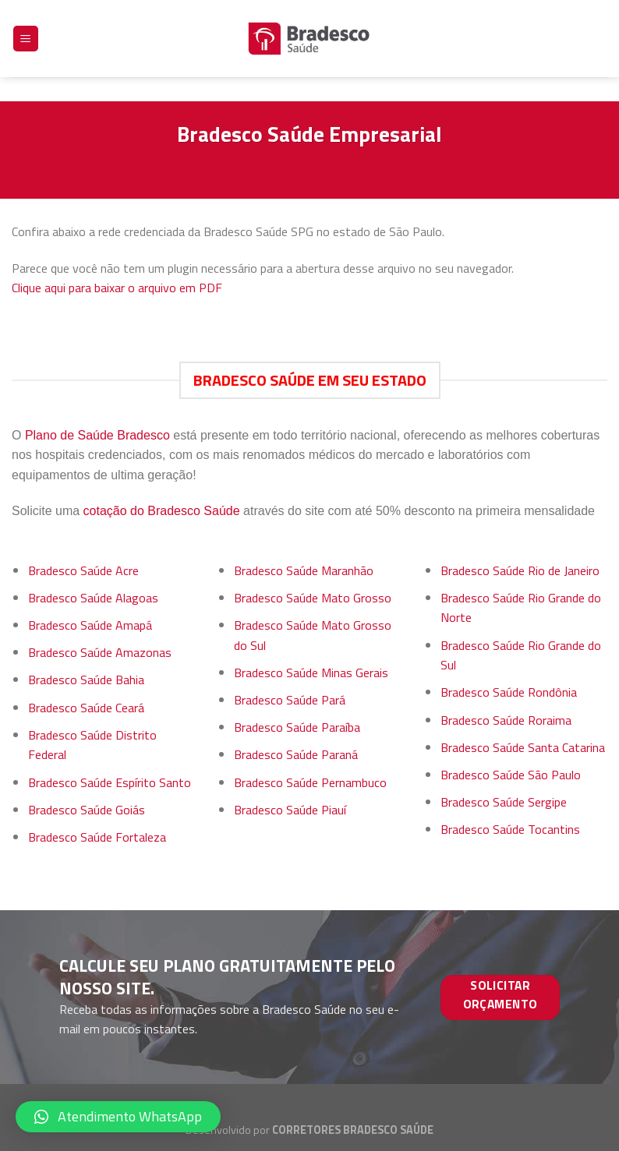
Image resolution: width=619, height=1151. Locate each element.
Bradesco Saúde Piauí (290, 809)
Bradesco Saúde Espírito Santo (109, 782)
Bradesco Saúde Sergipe (503, 802)
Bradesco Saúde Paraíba (297, 727)
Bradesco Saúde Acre (83, 570)
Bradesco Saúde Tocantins (510, 829)
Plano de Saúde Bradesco (97, 435)
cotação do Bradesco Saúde (161, 510)
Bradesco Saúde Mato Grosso (312, 597)
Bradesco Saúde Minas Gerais (311, 672)
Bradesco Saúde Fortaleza (97, 837)
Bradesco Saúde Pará (289, 699)
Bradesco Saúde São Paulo (510, 774)
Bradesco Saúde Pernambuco (310, 782)
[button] (118, 1116)
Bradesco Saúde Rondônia (508, 692)
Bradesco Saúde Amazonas (100, 652)
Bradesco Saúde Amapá (90, 625)
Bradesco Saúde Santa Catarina (522, 747)
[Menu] (26, 30)
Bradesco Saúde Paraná (296, 754)
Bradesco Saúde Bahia (86, 679)
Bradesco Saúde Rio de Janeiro (520, 570)
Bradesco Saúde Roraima (505, 720)
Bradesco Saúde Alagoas (93, 597)
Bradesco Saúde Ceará (86, 707)
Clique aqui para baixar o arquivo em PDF (117, 287)
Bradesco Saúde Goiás (86, 809)
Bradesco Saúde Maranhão (303, 570)
